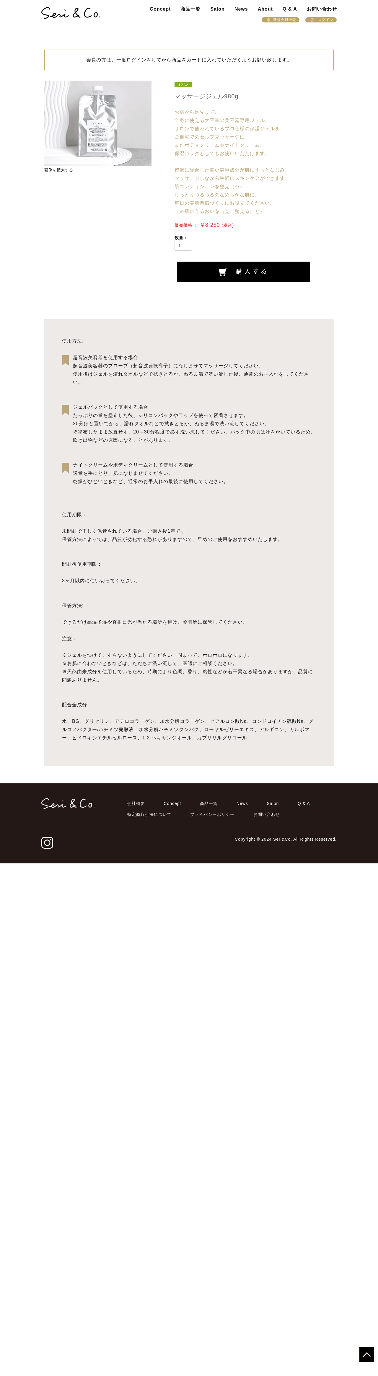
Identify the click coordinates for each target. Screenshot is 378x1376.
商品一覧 (190, 9)
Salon (217, 9)
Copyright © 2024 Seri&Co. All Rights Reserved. (286, 1351)
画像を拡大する (58, 170)
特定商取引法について (149, 1327)
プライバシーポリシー (212, 1327)
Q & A (290, 9)
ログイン (321, 19)
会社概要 (136, 1316)
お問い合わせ (322, 9)
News (241, 9)
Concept (160, 9)
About (265, 9)
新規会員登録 (280, 19)
